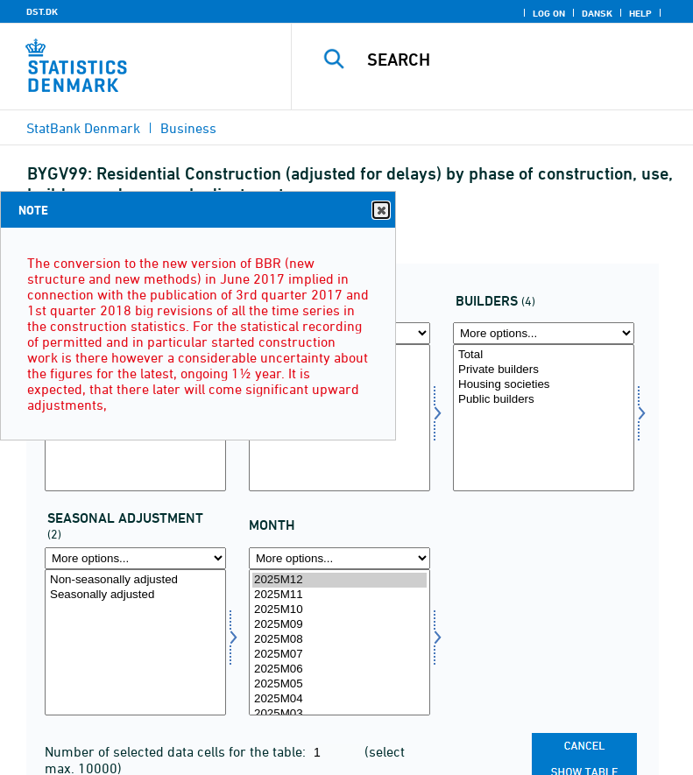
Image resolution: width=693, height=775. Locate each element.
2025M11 (339, 595)
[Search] (518, 59)
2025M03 (339, 714)
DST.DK (42, 11)
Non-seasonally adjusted (135, 580)
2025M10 (339, 609)
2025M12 (339, 580)
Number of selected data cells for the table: (177, 751)
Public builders (543, 399)
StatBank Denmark (83, 128)
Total (543, 355)
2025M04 (339, 699)
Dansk (597, 13)
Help (640, 13)
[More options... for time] (339, 558)
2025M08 (339, 639)
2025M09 (339, 624)
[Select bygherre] (543, 417)
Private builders (543, 370)
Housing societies (543, 384)
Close (380, 210)
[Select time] (339, 642)
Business (188, 128)
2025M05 (339, 684)
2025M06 (339, 669)
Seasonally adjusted (135, 595)
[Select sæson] (135, 642)
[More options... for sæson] (135, 558)
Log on (549, 13)
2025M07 (339, 654)
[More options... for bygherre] (543, 333)
